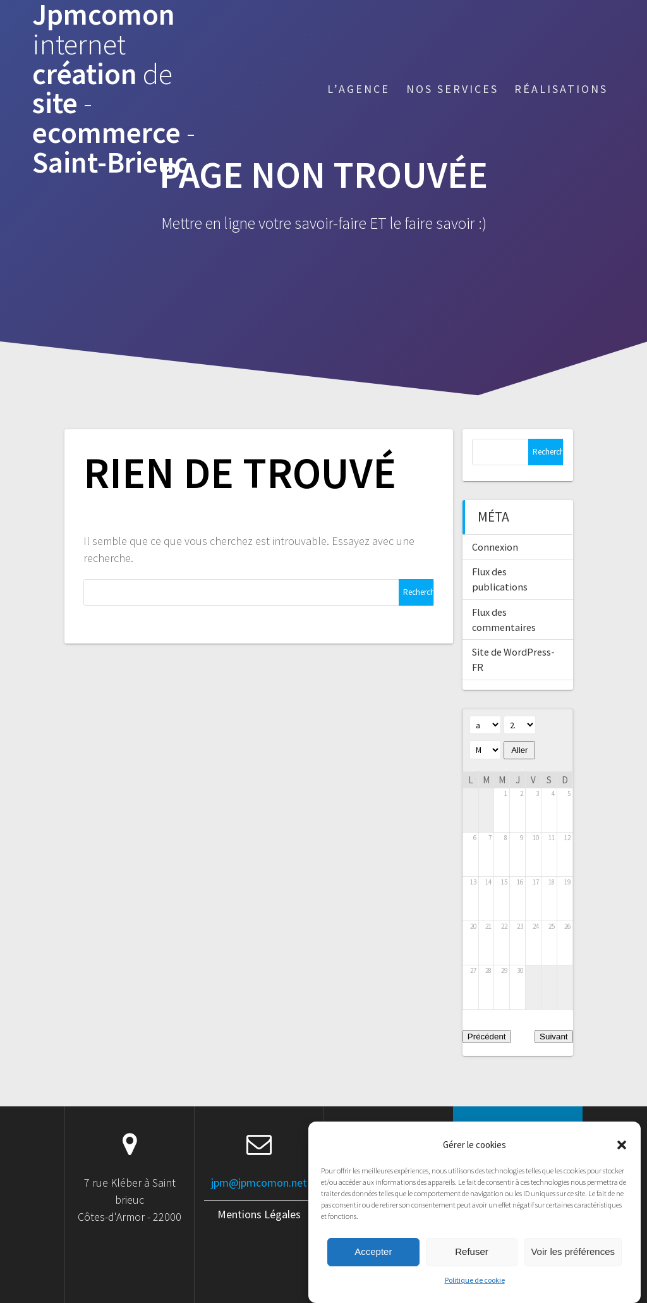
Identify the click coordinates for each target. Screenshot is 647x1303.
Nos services (452, 89)
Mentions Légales (259, 1214)
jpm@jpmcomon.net (259, 1182)
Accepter (373, 1267)
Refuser (471, 1267)
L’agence (358, 89)
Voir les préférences (573, 1267)
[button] (621, 1160)
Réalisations (561, 89)
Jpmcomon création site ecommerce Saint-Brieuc (113, 89)
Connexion (495, 547)
